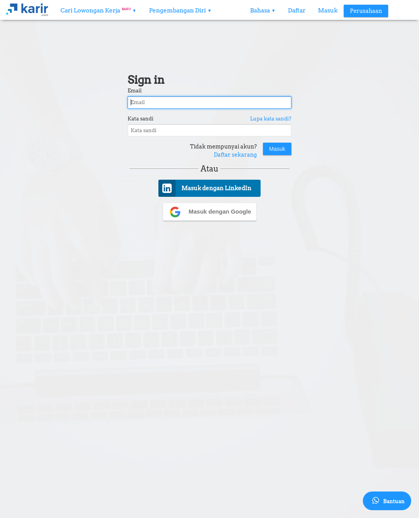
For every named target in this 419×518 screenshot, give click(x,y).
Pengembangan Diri (180, 10)
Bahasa (263, 10)
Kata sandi (140, 119)
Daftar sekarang (235, 155)
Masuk (327, 10)
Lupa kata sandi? (270, 119)
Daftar (296, 10)
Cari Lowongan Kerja (98, 10)
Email (135, 91)
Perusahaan (366, 11)
